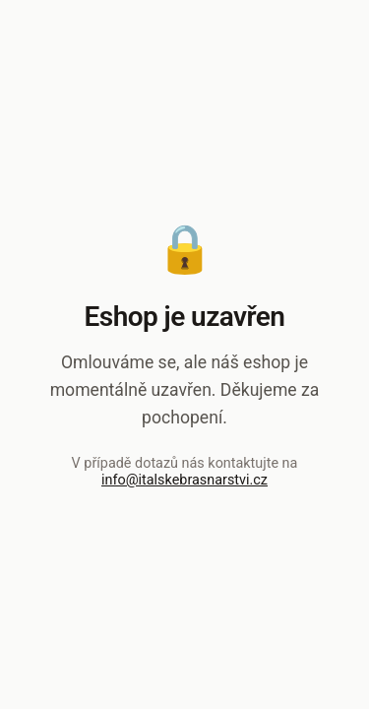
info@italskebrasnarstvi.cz (184, 480)
